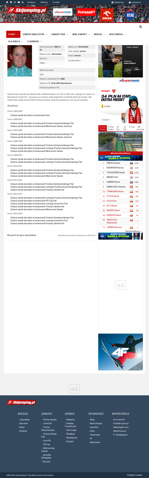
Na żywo (46, 461)
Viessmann (95, 435)
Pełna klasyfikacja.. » (133, 231)
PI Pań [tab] (132, 127)
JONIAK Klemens (114, 227)
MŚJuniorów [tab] (139, 128)
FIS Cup (46, 444)
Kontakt (56, 2)
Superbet (94, 427)
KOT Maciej (112, 206)
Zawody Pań (58, 34)
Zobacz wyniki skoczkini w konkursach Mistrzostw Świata (36, 151)
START (11, 34)
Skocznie (23, 423)
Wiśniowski (95, 442)
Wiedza (98, 34)
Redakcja (31, 2)
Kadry (22, 427)
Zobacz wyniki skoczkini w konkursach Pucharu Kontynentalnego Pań (42, 123)
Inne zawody (79, 34)
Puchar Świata (49, 419)
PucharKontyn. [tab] (111, 128)
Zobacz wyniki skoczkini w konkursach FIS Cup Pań (33, 201)
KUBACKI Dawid (114, 215)
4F (91, 438)
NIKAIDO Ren (112, 177)
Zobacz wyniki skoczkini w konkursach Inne (30, 115)
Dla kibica (14, 41)
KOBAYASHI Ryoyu (115, 168)
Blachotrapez (96, 423)
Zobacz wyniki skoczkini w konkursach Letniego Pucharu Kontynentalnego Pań (46, 148)
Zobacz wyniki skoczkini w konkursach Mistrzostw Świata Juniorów (41, 126)
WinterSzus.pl (119, 431)
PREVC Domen (113, 163)
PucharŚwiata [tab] (103, 128)
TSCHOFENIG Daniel (116, 172)
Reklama (44, 2)
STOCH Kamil (113, 196)
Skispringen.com (121, 427)
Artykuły (23, 431)
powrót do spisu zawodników (21, 235)
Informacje (71, 430)
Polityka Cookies (134, 475)
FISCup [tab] (117, 128)
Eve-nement (119, 419)
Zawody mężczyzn (33, 34)
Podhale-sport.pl (120, 423)
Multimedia (116, 34)
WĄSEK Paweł (113, 210)
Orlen (92, 431)
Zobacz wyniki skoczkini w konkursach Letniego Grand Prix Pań (39, 203)
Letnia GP (47, 423)
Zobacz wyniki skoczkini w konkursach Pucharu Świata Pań (37, 190)
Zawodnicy (25, 419)
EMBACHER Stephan (116, 187)
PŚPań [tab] (124, 128)
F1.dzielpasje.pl (120, 435)
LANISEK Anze (113, 182)
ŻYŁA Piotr (112, 201)
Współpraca (71, 438)
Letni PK (47, 440)
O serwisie (33, 41)
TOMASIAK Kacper (115, 191)
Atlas (92, 419)
